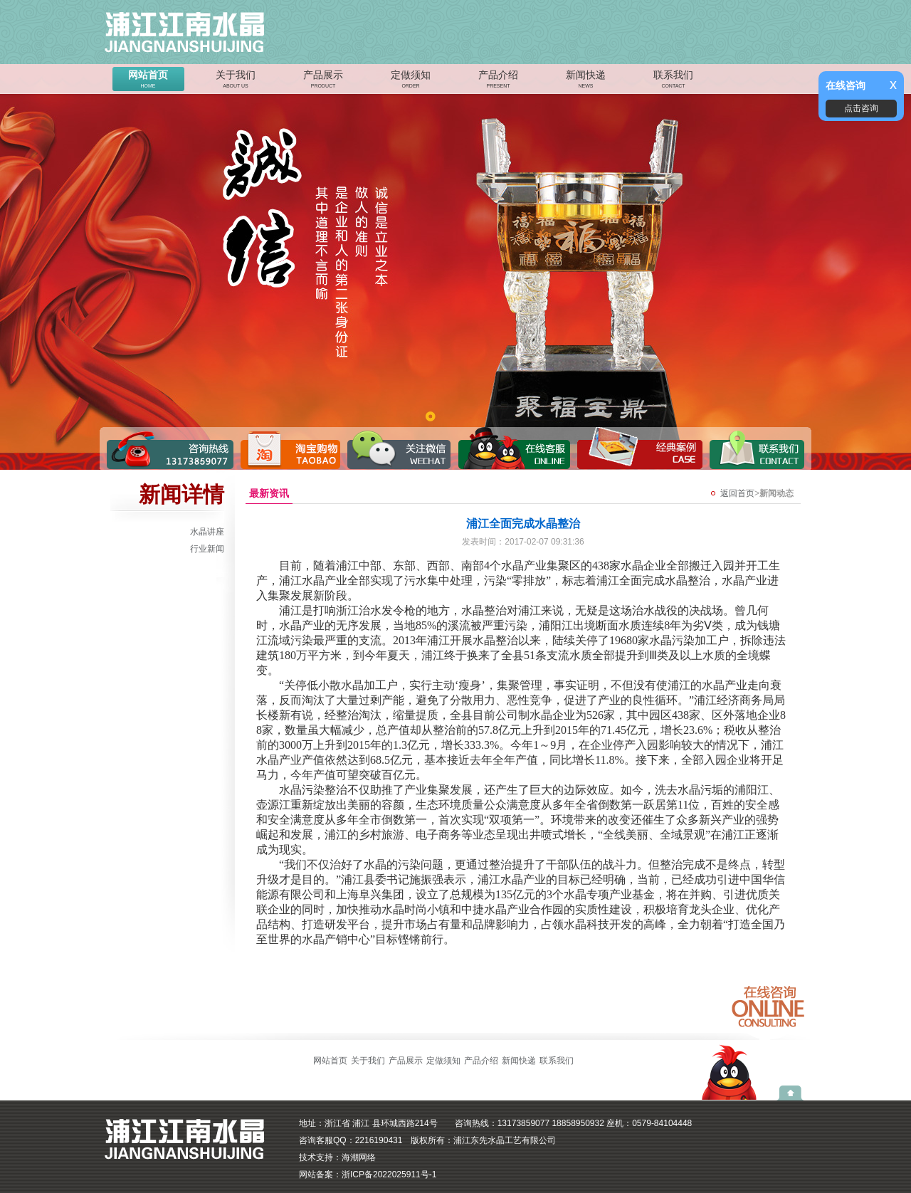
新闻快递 (586, 80)
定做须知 (411, 80)
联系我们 (673, 80)
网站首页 (148, 80)
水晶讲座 (207, 532)
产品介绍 (498, 80)
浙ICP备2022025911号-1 (389, 1174)
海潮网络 (359, 1157)
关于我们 (236, 80)
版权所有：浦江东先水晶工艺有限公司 (483, 1140)
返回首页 (737, 493)
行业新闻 (207, 549)
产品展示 (323, 80)
